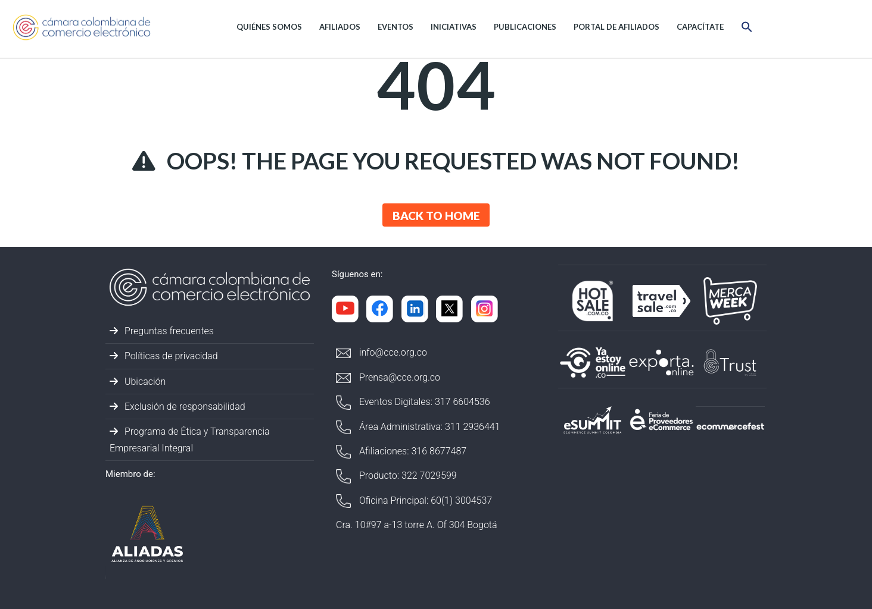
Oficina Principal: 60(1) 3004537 (414, 501)
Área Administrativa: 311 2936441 (418, 427)
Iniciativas (454, 27)
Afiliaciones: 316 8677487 (401, 452)
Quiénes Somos (269, 27)
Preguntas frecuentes (162, 331)
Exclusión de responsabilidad (177, 406)
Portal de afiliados (616, 27)
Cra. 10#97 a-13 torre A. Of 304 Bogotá (416, 524)
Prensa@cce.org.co (388, 377)
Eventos (395, 27)
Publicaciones (525, 27)
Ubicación (138, 381)
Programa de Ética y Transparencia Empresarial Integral (190, 439)
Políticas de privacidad (164, 356)
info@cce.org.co (381, 352)
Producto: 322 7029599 (396, 476)
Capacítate (700, 27)
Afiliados (339, 27)
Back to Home (436, 215)
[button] (747, 29)
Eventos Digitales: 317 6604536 (413, 402)
